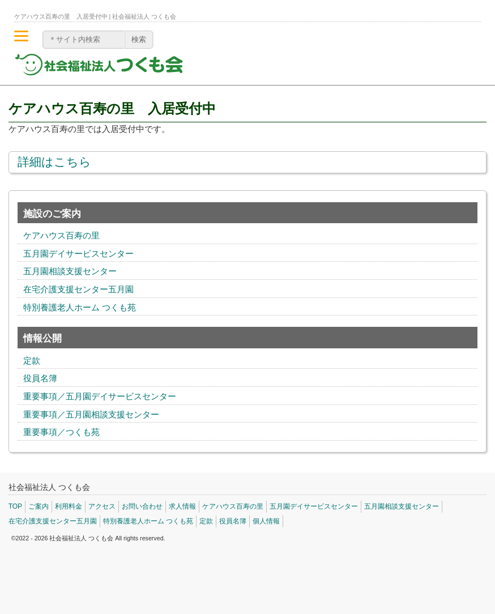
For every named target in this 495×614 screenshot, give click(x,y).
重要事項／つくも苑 (61, 432)
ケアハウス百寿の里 (61, 235)
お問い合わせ (142, 506)
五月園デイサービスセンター (78, 253)
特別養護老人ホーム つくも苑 (79, 307)
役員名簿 (40, 378)
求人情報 (182, 506)
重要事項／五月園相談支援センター (91, 414)
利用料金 (68, 506)
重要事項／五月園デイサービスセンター (99, 396)
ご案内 (38, 506)
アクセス (102, 506)
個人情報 (266, 521)
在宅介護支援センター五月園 (78, 289)
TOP (15, 506)
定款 (31, 360)
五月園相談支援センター (70, 271)
